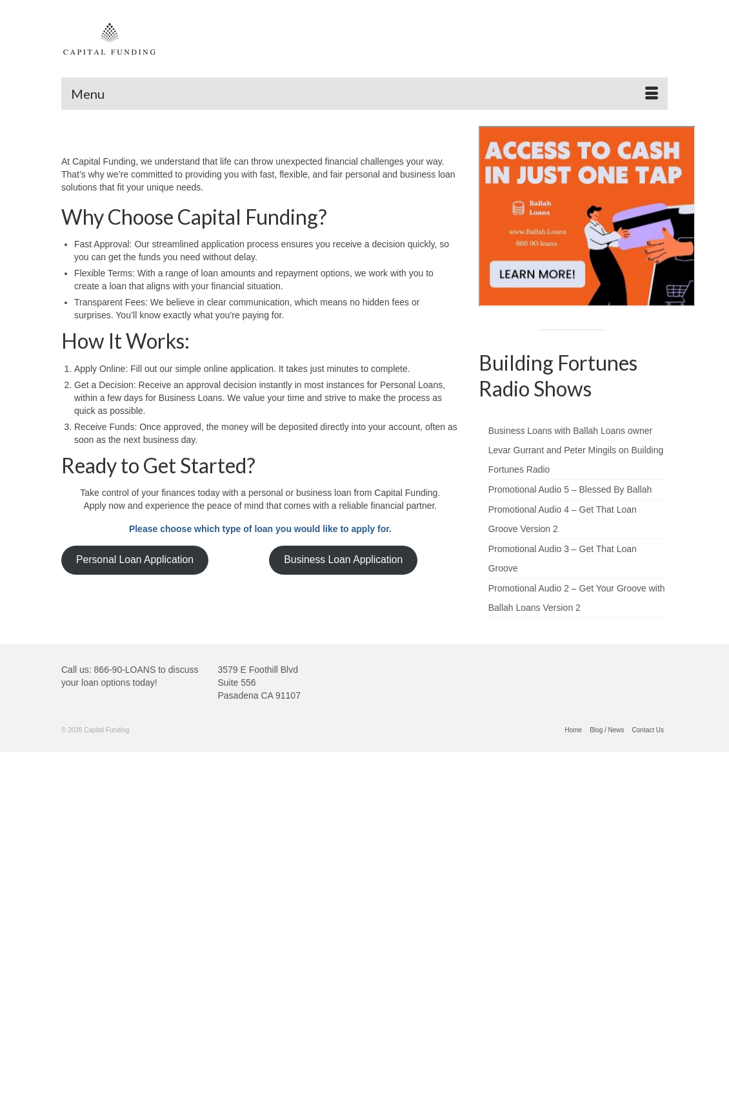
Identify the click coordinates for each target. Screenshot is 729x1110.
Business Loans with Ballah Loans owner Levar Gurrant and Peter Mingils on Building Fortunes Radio (576, 450)
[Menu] (364, 93)
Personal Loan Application (135, 559)
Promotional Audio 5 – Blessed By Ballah (570, 489)
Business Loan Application (343, 559)
